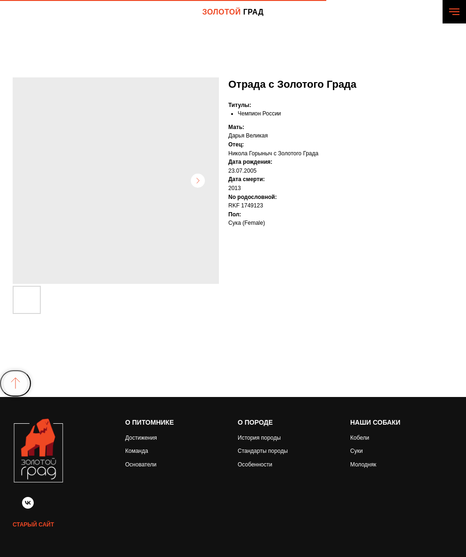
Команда (136, 451)
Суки (356, 451)
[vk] (28, 506)
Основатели (141, 464)
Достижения (141, 438)
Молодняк (363, 464)
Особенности (255, 464)
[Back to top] (15, 383)
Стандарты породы (263, 451)
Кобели (359, 438)
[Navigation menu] (454, 11)
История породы (259, 438)
